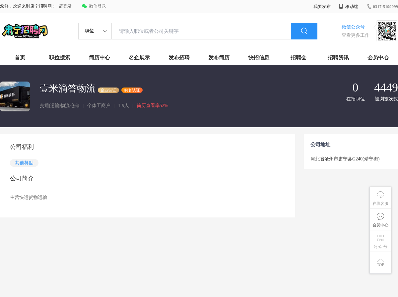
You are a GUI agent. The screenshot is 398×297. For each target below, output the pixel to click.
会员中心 (378, 57)
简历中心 (99, 57)
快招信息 (258, 57)
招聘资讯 (338, 57)
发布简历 (219, 57)
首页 (20, 57)
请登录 (65, 6)
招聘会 (298, 57)
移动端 (348, 6)
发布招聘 (179, 57)
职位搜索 (59, 57)
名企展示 (139, 57)
